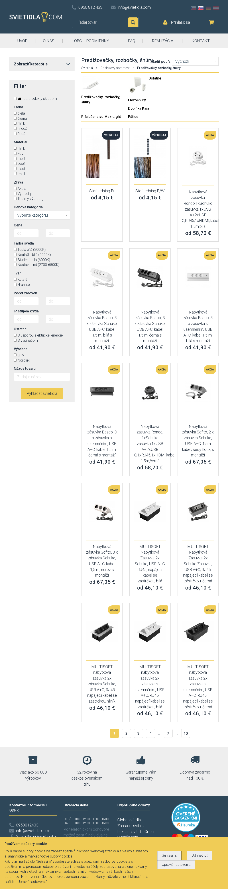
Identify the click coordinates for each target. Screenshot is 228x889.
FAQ (131, 40)
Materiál (20, 142)
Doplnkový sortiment (115, 68)
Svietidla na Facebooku (36, 836)
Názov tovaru (25, 368)
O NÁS (48, 40)
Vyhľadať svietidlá (42, 393)
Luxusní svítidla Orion (135, 831)
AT (216, 8)
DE (208, 8)
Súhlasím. (169, 855)
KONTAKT (201, 40)
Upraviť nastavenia (176, 864)
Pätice (133, 117)
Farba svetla (24, 243)
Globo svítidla (129, 820)
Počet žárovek (25, 293)
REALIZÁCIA (162, 40)
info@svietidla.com (134, 7)
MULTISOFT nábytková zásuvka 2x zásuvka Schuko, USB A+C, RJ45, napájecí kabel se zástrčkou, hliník (102, 683)
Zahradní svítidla (131, 825)
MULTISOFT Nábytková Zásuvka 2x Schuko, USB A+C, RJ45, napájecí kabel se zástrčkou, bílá (150, 563)
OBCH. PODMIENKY (91, 40)
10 (186, 733)
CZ (193, 8)
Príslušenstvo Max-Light (101, 117)
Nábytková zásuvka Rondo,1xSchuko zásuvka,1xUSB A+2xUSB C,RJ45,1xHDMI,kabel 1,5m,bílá (200, 209)
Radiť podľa (161, 61)
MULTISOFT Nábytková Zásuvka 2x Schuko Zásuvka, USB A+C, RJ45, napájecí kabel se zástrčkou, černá (198, 563)
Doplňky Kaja (138, 108)
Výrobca (20, 349)
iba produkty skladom (35, 98)
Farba (18, 107)
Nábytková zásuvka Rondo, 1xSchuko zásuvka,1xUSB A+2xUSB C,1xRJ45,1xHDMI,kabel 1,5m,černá (154, 443)
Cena (18, 225)
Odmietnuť (199, 855)
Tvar (17, 273)
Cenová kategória (28, 207)
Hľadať (133, 22)
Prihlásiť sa (180, 22)
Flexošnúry (137, 100)
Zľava (18, 182)
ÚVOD (22, 40)
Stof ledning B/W (150, 190)
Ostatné (155, 78)
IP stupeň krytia (26, 311)
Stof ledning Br (102, 190)
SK (201, 8)
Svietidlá (87, 68)
